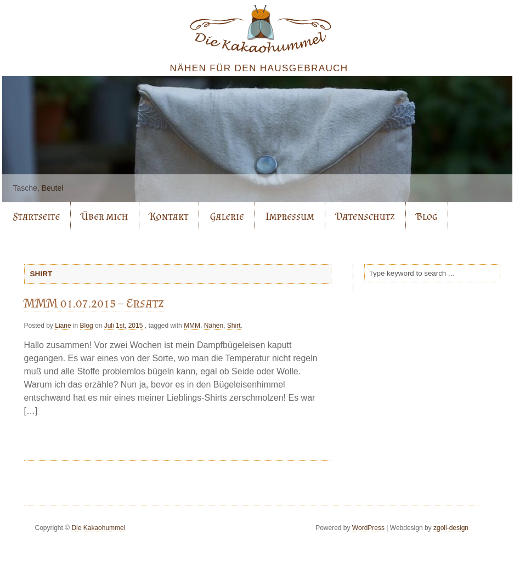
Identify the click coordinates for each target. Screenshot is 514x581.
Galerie (227, 216)
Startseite (36, 216)
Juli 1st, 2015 (123, 325)
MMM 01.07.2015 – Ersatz (94, 303)
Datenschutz (365, 216)
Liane (63, 325)
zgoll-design (450, 528)
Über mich (104, 216)
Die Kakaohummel (98, 528)
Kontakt (169, 216)
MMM (192, 325)
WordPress (368, 528)
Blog (426, 216)
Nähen (213, 325)
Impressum (290, 216)
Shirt (234, 325)
